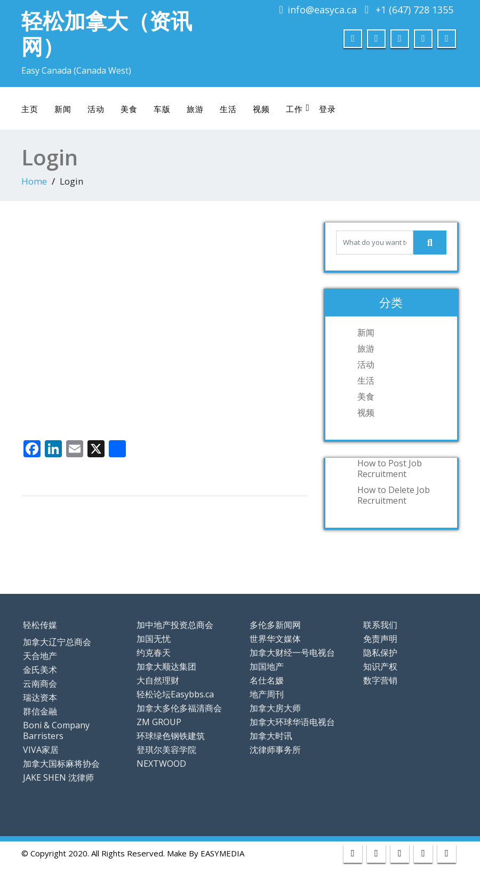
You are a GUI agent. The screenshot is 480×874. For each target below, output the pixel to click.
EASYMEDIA (222, 853)
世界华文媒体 (275, 639)
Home (34, 181)
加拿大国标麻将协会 (61, 763)
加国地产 (267, 666)
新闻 (62, 109)
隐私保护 (380, 652)
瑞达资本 (40, 697)
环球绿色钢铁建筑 (171, 736)
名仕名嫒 (267, 680)
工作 (298, 108)
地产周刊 (267, 694)
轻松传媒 (40, 625)
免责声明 (380, 639)
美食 (129, 109)
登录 (327, 109)
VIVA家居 (41, 750)
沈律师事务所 (275, 750)
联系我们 (380, 625)
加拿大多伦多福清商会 (179, 708)
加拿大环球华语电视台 (292, 722)
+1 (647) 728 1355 (414, 9)
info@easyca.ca (322, 9)
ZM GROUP (159, 722)
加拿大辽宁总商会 (57, 642)
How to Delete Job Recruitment (393, 495)
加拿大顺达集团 (166, 666)
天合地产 (40, 656)
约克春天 (154, 652)
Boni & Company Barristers (56, 730)
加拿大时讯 (271, 736)
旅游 (195, 109)
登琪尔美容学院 (166, 750)
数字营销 (380, 680)
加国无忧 (154, 639)
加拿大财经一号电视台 (292, 652)
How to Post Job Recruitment (389, 468)
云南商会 (40, 683)
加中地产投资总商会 (175, 625)
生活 (228, 109)
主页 (29, 109)
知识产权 (380, 666)
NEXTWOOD (161, 763)
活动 (96, 109)
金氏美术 (40, 670)
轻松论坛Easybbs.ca (175, 694)
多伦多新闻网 (275, 625)
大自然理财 (158, 680)
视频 (261, 109)
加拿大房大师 (275, 708)
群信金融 (40, 711)
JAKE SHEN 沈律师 (58, 777)
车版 (162, 109)
